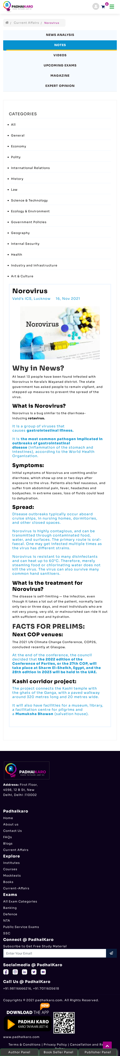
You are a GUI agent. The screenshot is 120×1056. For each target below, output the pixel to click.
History (17, 179)
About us (11, 824)
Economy (18, 146)
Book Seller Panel (58, 1052)
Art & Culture (22, 276)
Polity (16, 157)
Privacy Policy (55, 1044)
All (13, 125)
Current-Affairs (16, 888)
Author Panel (19, 1052)
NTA (6, 920)
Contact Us (12, 831)
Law (14, 189)
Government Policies (29, 222)
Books (8, 882)
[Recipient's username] (54, 953)
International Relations (30, 168)
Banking (10, 908)
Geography (20, 233)
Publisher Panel (98, 1052)
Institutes (11, 863)
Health (16, 254)
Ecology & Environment (30, 211)
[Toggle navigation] (112, 6)
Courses (10, 869)
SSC (6, 933)
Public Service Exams (21, 927)
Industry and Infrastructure (34, 265)
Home (8, 818)
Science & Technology (29, 200)
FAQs (7, 837)
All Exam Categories (20, 901)
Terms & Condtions (24, 1044)
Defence (10, 914)
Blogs (8, 843)
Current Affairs (26, 23)
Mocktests (12, 875)
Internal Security (25, 244)
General (18, 135)
